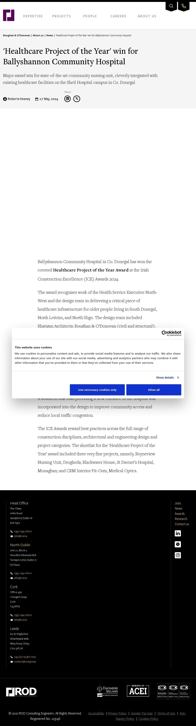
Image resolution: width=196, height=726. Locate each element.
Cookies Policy (148, 718)
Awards (180, 513)
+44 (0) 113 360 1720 (25, 656)
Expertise (33, 16)
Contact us (182, 524)
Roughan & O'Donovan (16, 35)
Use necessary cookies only (97, 389)
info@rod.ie (20, 536)
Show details (165, 377)
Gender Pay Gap (142, 713)
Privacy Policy (117, 713)
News (49, 35)
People (90, 16)
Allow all (154, 389)
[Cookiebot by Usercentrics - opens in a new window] (164, 333)
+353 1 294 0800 (23, 531)
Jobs (178, 503)
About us (38, 35)
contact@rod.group (25, 661)
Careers (118, 16)
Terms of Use (166, 713)
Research (181, 518)
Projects (61, 16)
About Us (147, 16)
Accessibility (96, 713)
